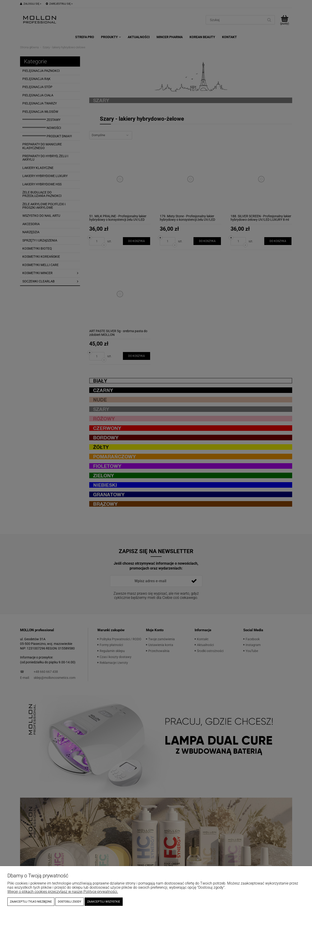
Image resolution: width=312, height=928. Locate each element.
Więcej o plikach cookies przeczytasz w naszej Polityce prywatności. (62, 891)
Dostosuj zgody (69, 901)
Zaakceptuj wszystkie (103, 901)
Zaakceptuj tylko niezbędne (31, 901)
